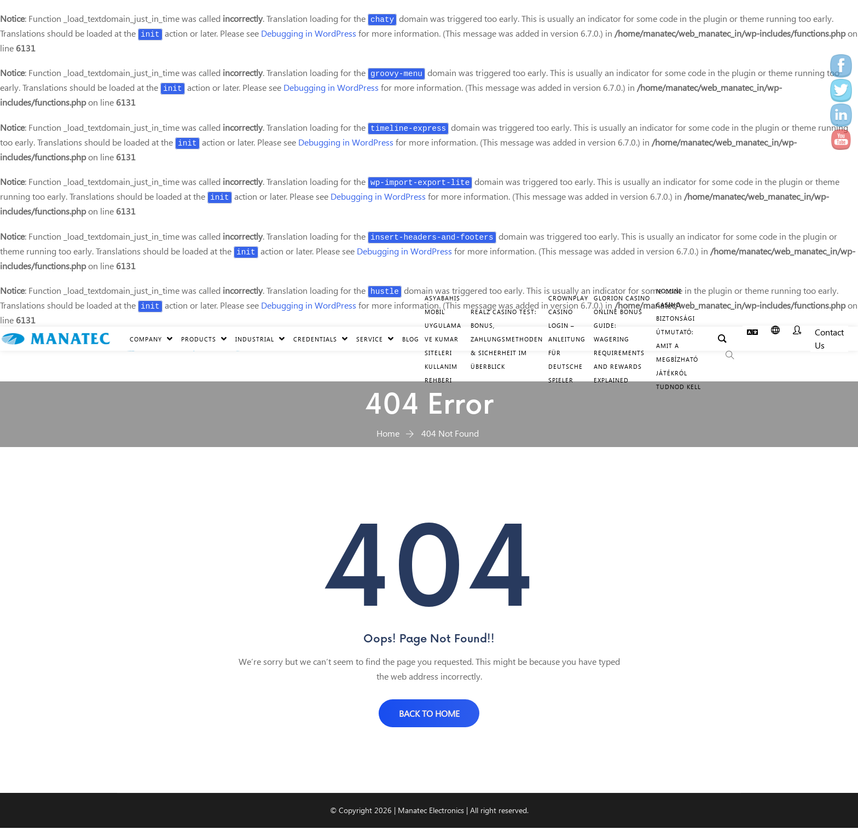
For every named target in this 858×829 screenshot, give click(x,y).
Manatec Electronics (431, 811)
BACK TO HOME (429, 713)
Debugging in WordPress (308, 33)
